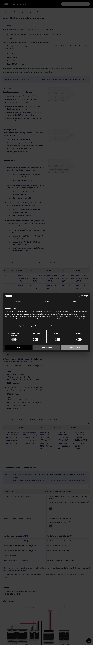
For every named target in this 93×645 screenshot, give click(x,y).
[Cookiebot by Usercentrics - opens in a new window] (80, 295)
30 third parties (19, 326)
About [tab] (75, 301)
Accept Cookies (74, 347)
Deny (18, 347)
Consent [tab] (18, 301)
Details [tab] (46, 301)
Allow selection (46, 347)
